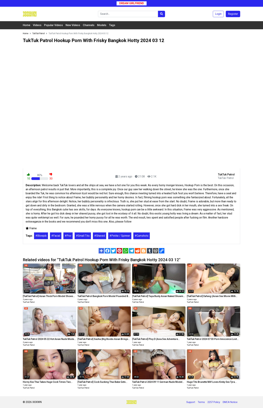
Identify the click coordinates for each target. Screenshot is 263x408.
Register (233, 13)
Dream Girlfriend (131, 3)
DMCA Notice (230, 402)
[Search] (128, 14)
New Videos (73, 25)
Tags (112, 25)
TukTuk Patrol (29, 302)
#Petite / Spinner (120, 235)
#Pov (68, 235)
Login (218, 13)
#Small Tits (83, 235)
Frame (33, 228)
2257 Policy (213, 402)
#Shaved (99, 235)
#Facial (55, 235)
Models (101, 25)
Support (190, 402)
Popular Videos (53, 25)
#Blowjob (41, 235)
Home (26, 25)
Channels (88, 25)
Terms (201, 402)
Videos (37, 25)
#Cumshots (141, 235)
